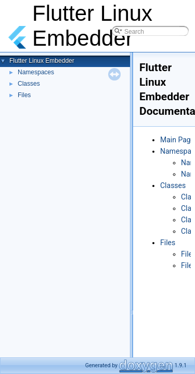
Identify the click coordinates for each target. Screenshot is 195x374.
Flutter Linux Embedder (41, 60)
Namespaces (36, 72)
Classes (29, 83)
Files (24, 95)
